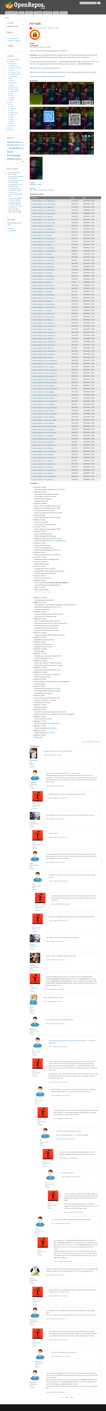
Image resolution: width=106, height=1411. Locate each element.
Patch (10, 151)
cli (23, 142)
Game (11, 104)
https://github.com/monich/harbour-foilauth (51, 76)
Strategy (12, 121)
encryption (51, 190)
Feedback (64, 13)
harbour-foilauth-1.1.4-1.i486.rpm (42, 282)
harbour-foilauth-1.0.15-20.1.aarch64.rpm (45, 379)
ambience (18, 142)
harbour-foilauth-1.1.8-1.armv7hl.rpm (43, 241)
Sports (11, 93)
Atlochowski (56, 550)
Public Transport (14, 89)
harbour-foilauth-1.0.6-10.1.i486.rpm (43, 442)
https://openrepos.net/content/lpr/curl (80, 1091)
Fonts (9, 128)
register (89, 741)
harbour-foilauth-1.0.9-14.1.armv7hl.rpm (44, 420)
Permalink (32, 766)
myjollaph (33, 782)
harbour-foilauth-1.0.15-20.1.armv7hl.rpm (45, 382)
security (35, 190)
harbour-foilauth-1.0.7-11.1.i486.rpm (43, 436)
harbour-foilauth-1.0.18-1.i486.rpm (43, 357)
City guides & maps (15, 72)
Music (11, 78)
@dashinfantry (52, 728)
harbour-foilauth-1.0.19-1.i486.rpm (43, 348)
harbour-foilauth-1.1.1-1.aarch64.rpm (44, 304)
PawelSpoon (33, 760)
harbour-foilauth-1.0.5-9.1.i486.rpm (43, 448)
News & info (13, 82)
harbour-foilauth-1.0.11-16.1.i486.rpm (44, 410)
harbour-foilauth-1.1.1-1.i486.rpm (42, 310)
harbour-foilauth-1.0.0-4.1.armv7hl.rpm (44, 476)
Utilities (12, 99)
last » (72, 1397)
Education (12, 115)
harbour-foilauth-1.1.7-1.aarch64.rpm (44, 248)
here (59, 68)
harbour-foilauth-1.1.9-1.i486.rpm (42, 235)
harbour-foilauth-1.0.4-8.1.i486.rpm (43, 454)
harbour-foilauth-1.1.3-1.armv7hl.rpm (43, 288)
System (12, 95)
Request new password (14, 40)
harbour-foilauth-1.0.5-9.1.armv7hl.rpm (44, 445)
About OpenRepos (11, 13)
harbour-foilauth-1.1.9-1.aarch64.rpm (44, 229)
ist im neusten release (14, 172)
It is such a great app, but (15, 184)
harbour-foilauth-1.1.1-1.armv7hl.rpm (43, 307)
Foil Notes (33, 64)
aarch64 (11, 142)
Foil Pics (93, 61)
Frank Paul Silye (59, 489)
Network (12, 80)
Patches (12, 85)
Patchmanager (13, 155)
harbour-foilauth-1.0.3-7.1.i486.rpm (43, 461)
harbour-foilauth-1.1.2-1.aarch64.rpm (44, 295)
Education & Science (15, 74)
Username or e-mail (12, 26)
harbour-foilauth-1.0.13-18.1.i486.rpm (44, 398)
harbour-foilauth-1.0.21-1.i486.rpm (43, 329)
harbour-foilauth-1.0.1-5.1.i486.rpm (43, 473)
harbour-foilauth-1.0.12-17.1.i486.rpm (44, 404)
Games (10, 102)
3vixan (37, 1229)
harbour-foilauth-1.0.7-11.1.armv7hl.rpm (44, 432)
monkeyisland (12, 230)
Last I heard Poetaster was (15, 180)
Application (13, 63)
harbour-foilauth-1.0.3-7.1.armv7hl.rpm (44, 457)
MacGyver (33, 1320)
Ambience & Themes (15, 68)
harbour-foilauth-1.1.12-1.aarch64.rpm (44, 210)
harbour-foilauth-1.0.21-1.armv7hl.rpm (44, 326)
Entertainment (13, 76)
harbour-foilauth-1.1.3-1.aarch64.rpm (44, 285)
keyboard (14, 148)
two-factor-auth (43, 190)
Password (10, 32)
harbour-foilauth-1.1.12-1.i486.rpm (43, 216)
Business (12, 70)
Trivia (11, 123)
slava (41, 28)
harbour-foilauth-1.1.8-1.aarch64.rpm (44, 238)
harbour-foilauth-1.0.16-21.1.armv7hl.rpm (45, 373)
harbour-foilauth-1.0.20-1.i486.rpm (43, 338)
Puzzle (11, 117)
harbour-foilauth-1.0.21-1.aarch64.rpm (44, 323)
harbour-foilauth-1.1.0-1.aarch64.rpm (44, 313)
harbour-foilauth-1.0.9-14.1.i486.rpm (43, 423)
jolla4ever (33, 965)
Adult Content (13, 66)
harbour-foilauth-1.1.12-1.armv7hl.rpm (44, 213)
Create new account (13, 38)
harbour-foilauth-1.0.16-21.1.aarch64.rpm (45, 370)
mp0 (31, 863)
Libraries (10, 130)
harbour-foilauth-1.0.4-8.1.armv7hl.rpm (44, 451)
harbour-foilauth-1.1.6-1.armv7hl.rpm (43, 260)
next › (67, 1397)
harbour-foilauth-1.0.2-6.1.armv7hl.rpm (44, 464)
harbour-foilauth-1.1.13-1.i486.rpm (43, 207)
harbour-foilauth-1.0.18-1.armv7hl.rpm (44, 354)
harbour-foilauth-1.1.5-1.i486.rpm (42, 273)
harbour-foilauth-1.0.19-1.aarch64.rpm (44, 342)
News (21, 13)
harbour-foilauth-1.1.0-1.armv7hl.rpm (43, 317)
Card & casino (13, 112)
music (21, 148)
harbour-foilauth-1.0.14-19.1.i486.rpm (44, 392)
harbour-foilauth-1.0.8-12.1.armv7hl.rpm (44, 426)
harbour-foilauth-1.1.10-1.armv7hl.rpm (44, 223)
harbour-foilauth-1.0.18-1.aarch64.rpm (44, 351)
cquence (32, 1278)
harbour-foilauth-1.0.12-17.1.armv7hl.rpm (45, 401)
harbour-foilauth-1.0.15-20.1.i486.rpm (44, 385)
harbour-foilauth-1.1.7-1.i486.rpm (42, 254)
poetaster (32, 822)
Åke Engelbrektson (59, 541)
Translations (11, 126)
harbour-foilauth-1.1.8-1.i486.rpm (42, 245)
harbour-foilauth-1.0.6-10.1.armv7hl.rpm (44, 439)
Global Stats (47, 13)
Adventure (12, 108)
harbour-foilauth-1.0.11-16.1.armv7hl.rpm (45, 407)
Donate (56, 13)
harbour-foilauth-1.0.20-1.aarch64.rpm (44, 332)
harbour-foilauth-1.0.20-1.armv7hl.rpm (44, 335)
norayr (32, 1007)
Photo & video (13, 87)
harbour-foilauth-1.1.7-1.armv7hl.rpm (43, 251)
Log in (83, 741)
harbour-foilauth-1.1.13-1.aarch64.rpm (44, 201)
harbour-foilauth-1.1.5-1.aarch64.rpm (44, 266)
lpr (33, 1050)
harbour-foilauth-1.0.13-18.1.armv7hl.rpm (45, 395)
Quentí (48, 714)
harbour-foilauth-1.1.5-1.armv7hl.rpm (43, 270)
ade (33, 884)
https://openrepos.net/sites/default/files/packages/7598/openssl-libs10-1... (68, 1040)
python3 (18, 159)
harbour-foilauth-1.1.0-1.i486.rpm (42, 320)
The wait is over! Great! (14, 206)
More (23, 161)
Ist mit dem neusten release (15, 176)
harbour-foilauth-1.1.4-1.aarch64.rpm (44, 276)
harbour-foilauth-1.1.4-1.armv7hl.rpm (43, 279)
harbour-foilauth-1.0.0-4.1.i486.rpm (43, 479)
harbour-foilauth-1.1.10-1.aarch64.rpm (44, 219)
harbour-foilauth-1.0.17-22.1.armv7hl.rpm (45, 363)
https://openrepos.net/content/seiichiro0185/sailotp (67, 875)
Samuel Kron (56, 688)
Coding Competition (13, 59)
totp (31, 190)
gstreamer (15, 145)
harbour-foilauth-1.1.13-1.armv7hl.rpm (44, 204)
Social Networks (14, 91)
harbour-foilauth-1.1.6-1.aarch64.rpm (44, 257)
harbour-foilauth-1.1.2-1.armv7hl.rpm (43, 298)
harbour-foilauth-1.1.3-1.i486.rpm (42, 291)
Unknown (12, 97)
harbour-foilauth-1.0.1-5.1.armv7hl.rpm (44, 470)
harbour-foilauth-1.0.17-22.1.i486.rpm (44, 367)
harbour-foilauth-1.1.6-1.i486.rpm (42, 263)
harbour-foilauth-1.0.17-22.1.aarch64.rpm (45, 360)
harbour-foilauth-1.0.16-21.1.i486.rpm (44, 376)
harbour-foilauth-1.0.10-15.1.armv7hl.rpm (45, 414)
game (9, 145)
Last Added (38, 13)
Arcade (12, 110)
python (10, 158)
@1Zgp (51, 639)
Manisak (10, 228)
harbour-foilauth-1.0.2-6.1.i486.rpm (43, 467)
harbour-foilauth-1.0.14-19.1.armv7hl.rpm (45, 389)
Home (6, 17)
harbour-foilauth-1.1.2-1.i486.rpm (42, 301)
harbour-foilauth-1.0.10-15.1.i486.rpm (44, 417)
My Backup (89, 72)
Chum (93, 1074)
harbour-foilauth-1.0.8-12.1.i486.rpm (43, 429)
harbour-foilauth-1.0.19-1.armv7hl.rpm (44, 345)
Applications (11, 61)
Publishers (29, 13)
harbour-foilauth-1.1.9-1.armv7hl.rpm (43, 232)
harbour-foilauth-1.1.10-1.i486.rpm (43, 226)
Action (11, 106)
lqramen (32, 1029)
